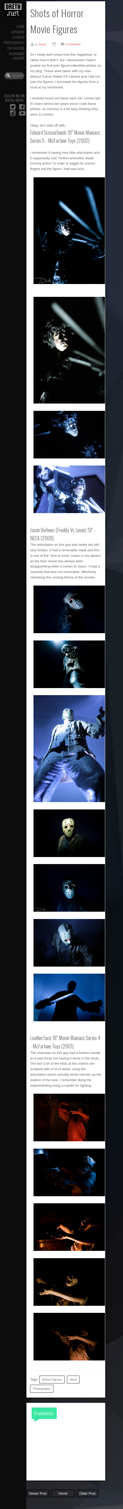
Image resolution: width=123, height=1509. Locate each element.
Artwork (17, 32)
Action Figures (52, 1379)
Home (20, 26)
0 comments (73, 44)
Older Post (87, 1493)
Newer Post (38, 1493)
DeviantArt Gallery (16, 56)
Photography (14, 42)
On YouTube (15, 48)
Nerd (73, 1379)
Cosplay (18, 37)
